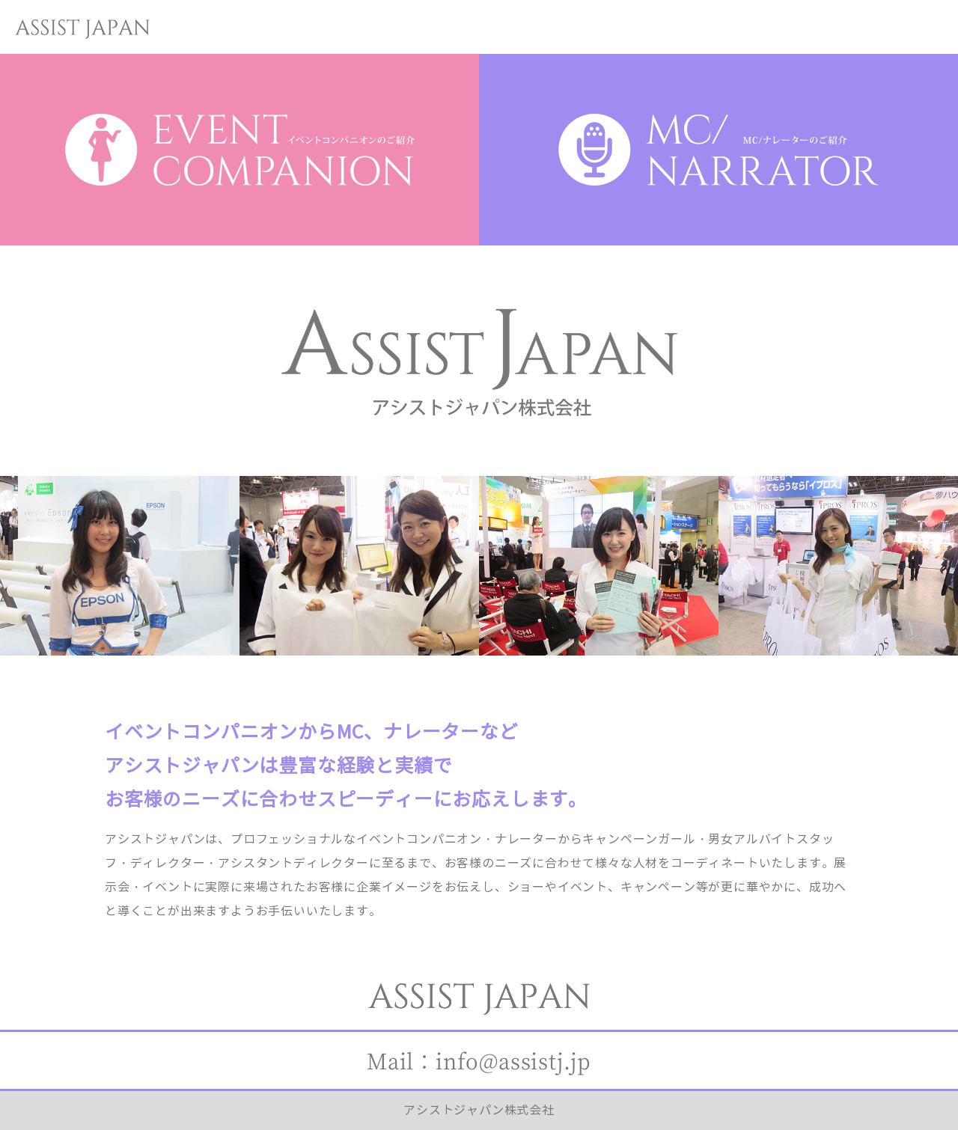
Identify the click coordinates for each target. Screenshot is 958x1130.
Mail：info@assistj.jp (479, 1060)
